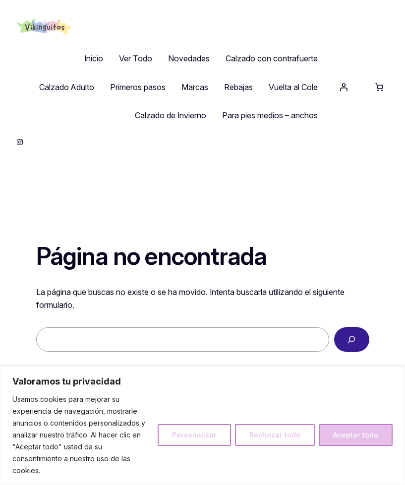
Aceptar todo (355, 435)
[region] (202, 426)
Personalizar (194, 435)
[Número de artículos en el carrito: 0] (379, 87)
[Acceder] (343, 87)
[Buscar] (351, 339)
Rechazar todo (274, 435)
